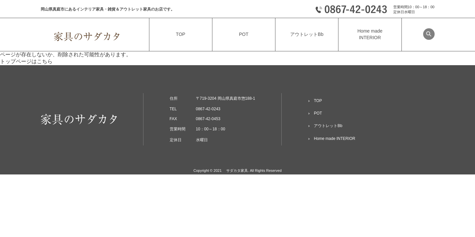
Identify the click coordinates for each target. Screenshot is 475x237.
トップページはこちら (26, 61)
